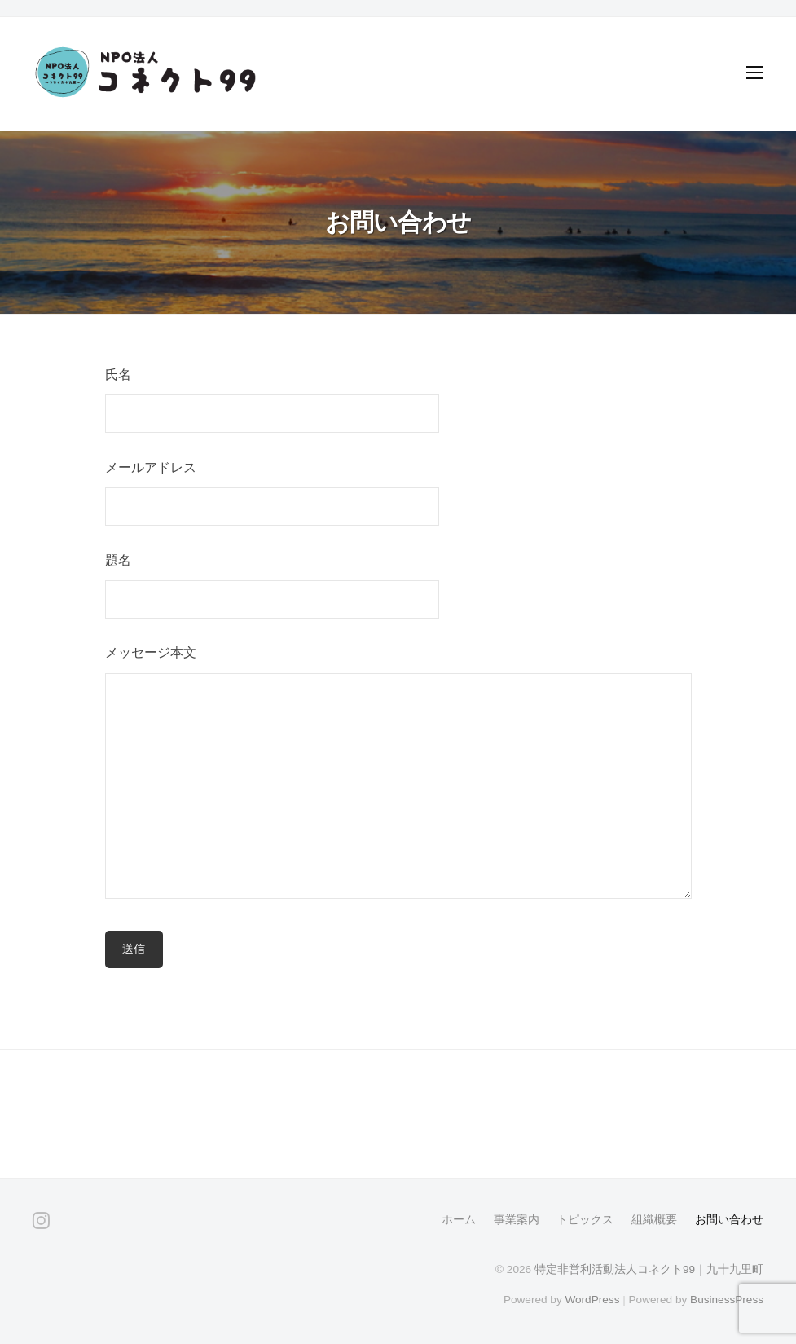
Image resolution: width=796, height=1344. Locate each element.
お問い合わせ (729, 1220)
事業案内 (516, 1220)
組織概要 (654, 1220)
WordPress (592, 1299)
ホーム (459, 1220)
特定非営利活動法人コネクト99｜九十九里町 (648, 1269)
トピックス (584, 1220)
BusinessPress (726, 1299)
